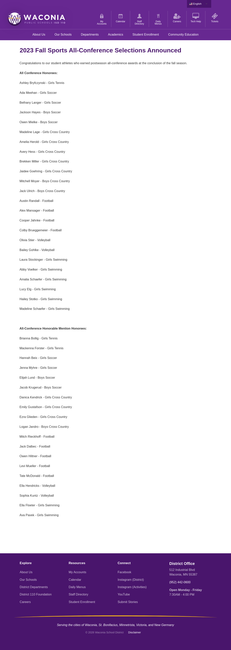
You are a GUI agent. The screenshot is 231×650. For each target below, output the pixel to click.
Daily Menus (77, 587)
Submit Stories (128, 602)
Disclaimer (134, 632)
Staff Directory (78, 594)
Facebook (124, 572)
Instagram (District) (131, 579)
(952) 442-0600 (179, 582)
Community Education (183, 34)
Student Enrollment (145, 34)
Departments (90, 34)
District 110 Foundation (36, 594)
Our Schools (63, 34)
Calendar (75, 579)
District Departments (34, 587)
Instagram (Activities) (132, 587)
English (195, 3)
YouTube (124, 594)
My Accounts (77, 572)
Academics (115, 34)
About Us (38, 34)
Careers (25, 602)
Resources (77, 563)
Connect (124, 563)
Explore (26, 563)
